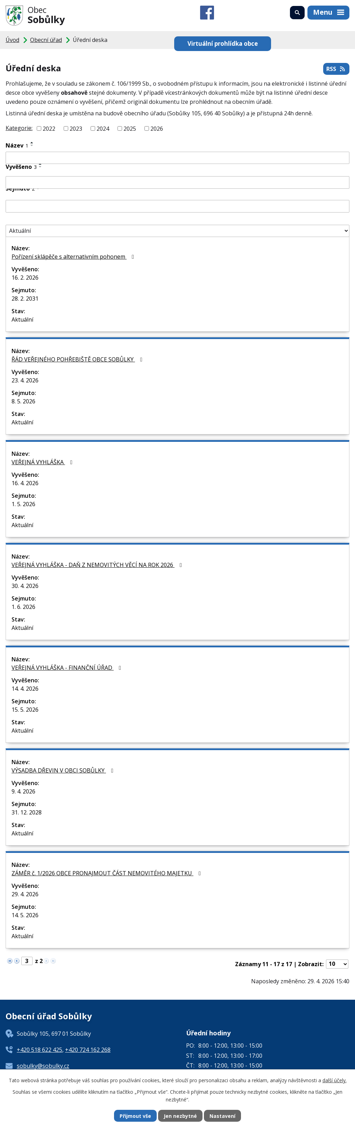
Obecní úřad (46, 40)
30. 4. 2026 (25, 586)
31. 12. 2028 (27, 812)
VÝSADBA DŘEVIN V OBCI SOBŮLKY (64, 770)
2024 (103, 128)
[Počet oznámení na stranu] (337, 964)
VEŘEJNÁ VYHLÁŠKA (43, 462)
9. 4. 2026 (23, 791)
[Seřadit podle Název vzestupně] (32, 142)
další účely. (334, 1080)
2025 (129, 128)
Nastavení (222, 1116)
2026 (156, 128)
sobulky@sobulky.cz (43, 1066)
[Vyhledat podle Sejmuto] (177, 206)
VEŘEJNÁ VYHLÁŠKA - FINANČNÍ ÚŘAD (67, 667)
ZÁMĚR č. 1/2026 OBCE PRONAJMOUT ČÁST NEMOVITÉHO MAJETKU (107, 873)
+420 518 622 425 (39, 1050)
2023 (76, 128)
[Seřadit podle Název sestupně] (32, 145)
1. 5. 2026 (23, 504)
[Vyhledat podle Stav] (177, 231)
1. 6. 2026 (23, 607)
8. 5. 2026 (23, 401)
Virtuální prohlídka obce (222, 43)
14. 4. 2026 (25, 688)
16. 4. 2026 (25, 483)
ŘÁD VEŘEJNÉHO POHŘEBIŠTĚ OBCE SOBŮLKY (78, 359)
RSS (336, 69)
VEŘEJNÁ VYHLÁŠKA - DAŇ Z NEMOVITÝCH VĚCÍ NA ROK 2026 (98, 565)
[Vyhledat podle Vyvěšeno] (177, 182)
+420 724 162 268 (88, 1050)
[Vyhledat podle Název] (177, 158)
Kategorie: (19, 128)
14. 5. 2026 (25, 915)
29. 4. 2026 (25, 894)
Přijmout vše (135, 1116)
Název (17, 145)
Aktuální (22, 319)
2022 (49, 128)
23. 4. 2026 (25, 380)
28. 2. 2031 (25, 298)
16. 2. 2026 (25, 277)
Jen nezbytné (180, 1116)
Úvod (12, 40)
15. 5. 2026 (25, 709)
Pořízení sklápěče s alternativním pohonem (74, 256)
